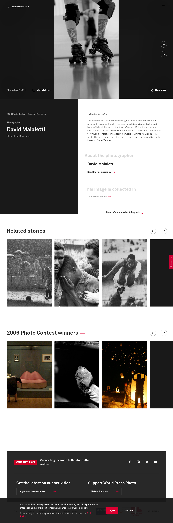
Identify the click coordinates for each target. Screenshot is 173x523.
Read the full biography (99, 172)
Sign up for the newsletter (32, 491)
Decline (129, 510)
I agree (112, 510)
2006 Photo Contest (20, 7)
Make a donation (99, 491)
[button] (153, 231)
